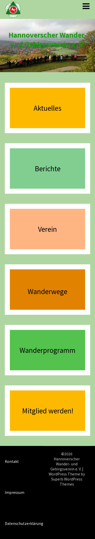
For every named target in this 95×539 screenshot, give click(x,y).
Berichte (48, 168)
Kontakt (12, 461)
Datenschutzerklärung (24, 523)
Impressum (14, 492)
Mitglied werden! (47, 410)
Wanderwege (47, 291)
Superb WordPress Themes (66, 481)
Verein (47, 229)
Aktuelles (47, 107)
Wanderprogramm (47, 350)
